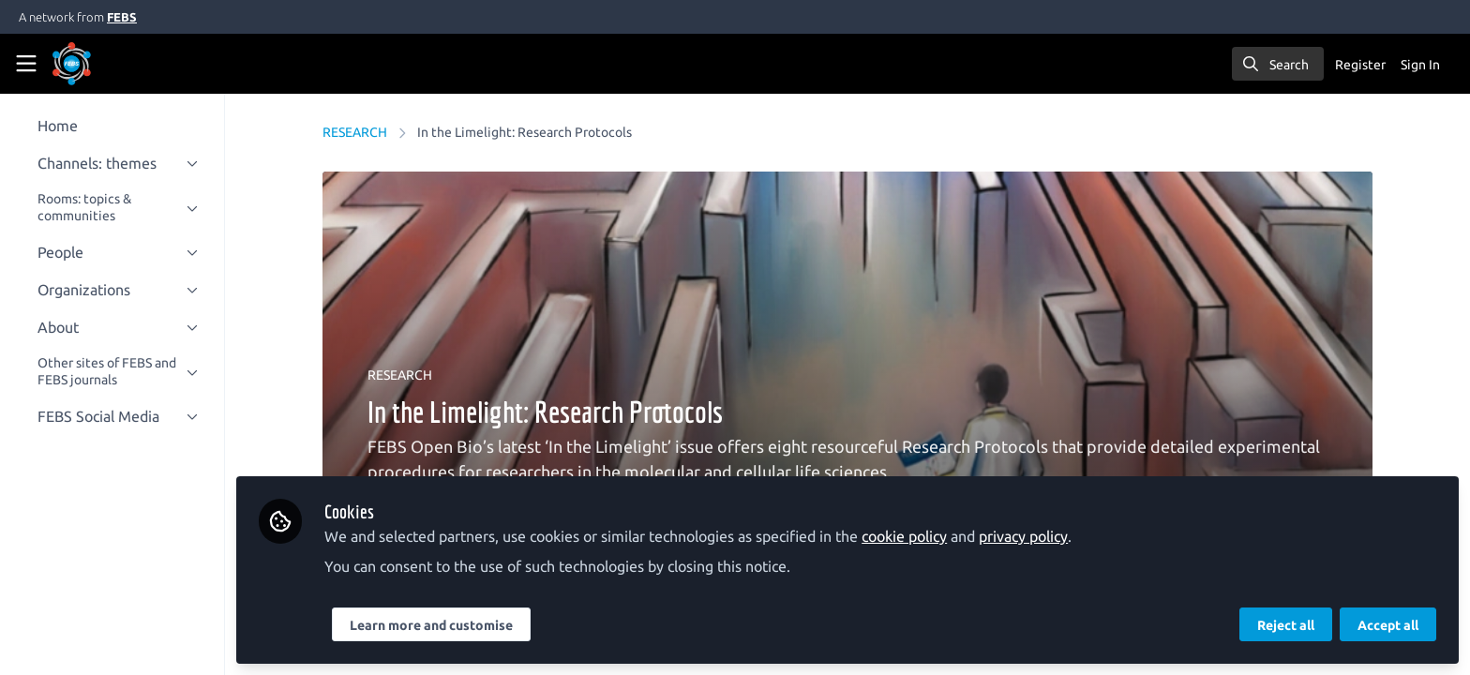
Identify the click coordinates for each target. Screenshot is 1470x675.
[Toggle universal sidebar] (26, 64)
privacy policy (1038, 536)
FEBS (122, 16)
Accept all (1388, 625)
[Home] (97, 64)
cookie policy (919, 536)
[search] (1278, 64)
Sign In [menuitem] (1420, 64)
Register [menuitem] (1360, 64)
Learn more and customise (446, 625)
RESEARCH (362, 132)
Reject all (1285, 625)
